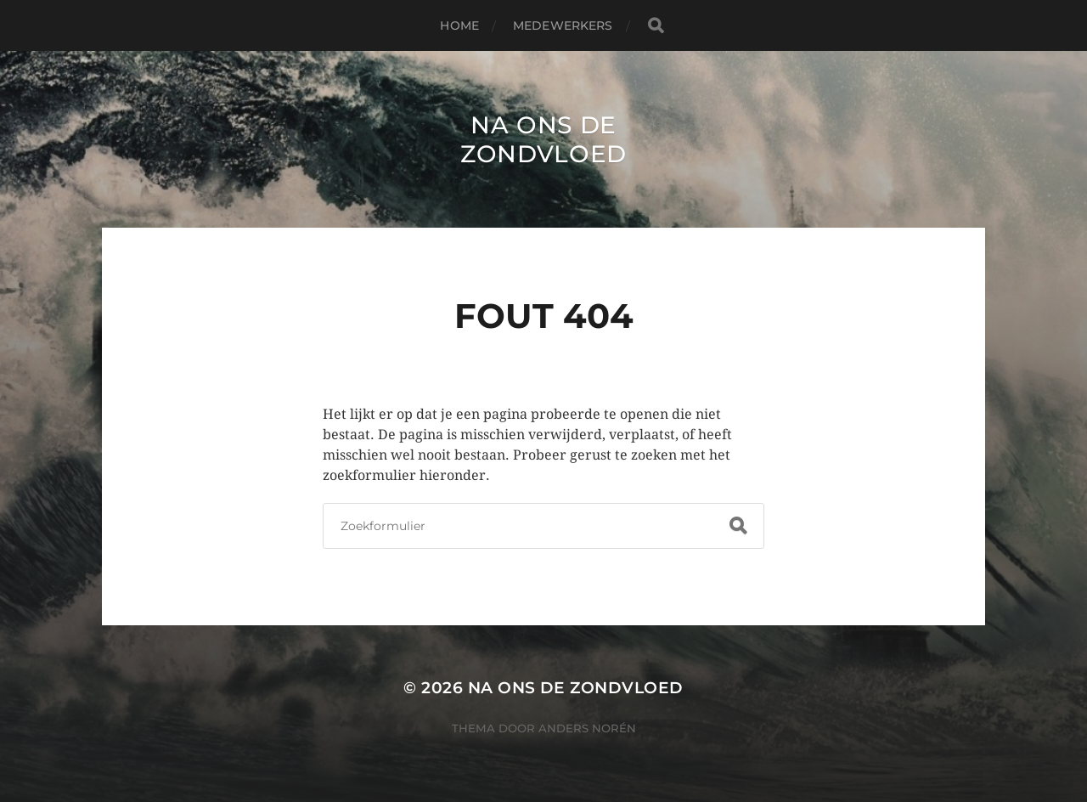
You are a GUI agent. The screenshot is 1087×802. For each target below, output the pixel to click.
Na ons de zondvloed (543, 139)
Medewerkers (563, 25)
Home (459, 25)
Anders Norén (587, 728)
